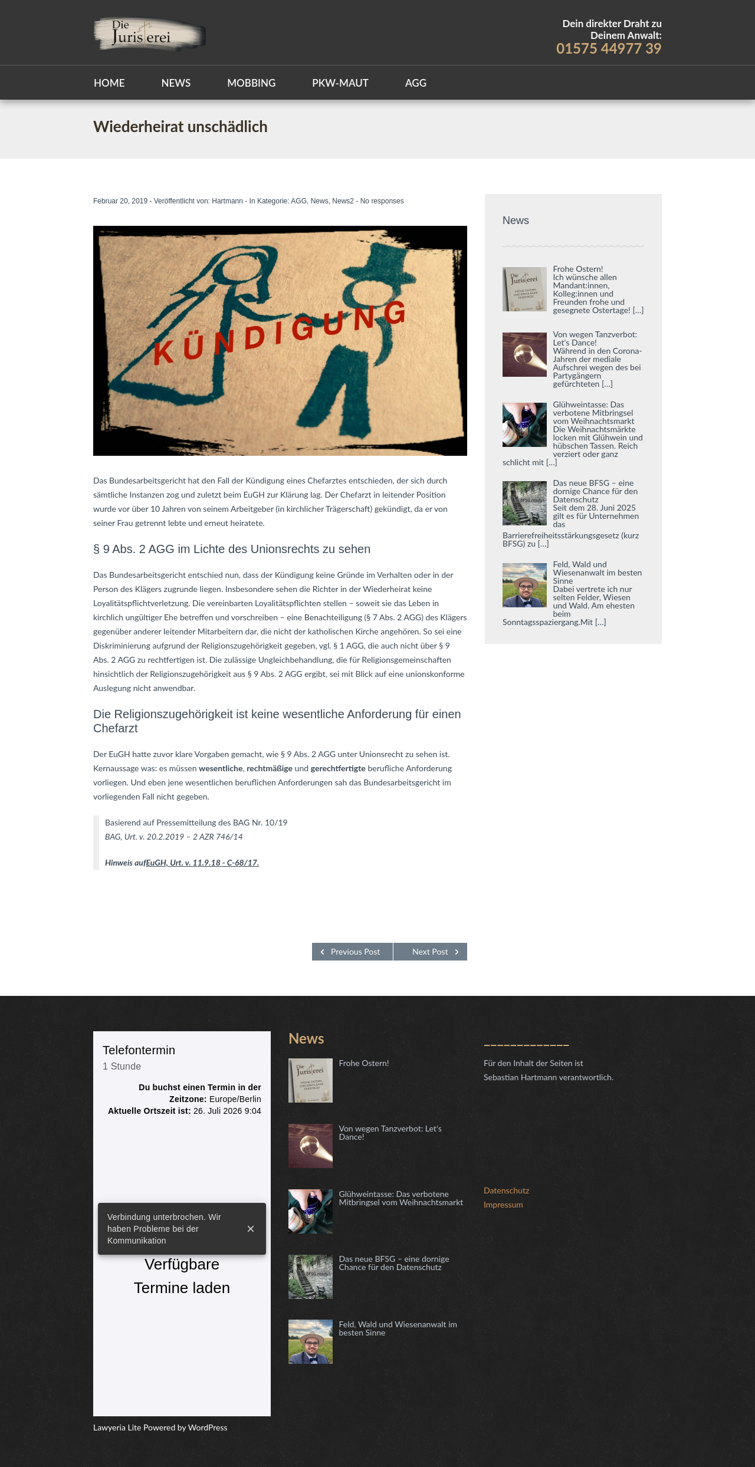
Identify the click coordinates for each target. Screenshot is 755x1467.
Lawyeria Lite (118, 1427)
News (176, 83)
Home (109, 83)
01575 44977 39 (609, 48)
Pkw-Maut (340, 83)
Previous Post (355, 951)
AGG (415, 83)
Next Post (430, 951)
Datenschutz (506, 1190)
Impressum (503, 1204)
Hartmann (227, 201)
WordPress (206, 1427)
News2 (343, 201)
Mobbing (251, 83)
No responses (382, 201)
